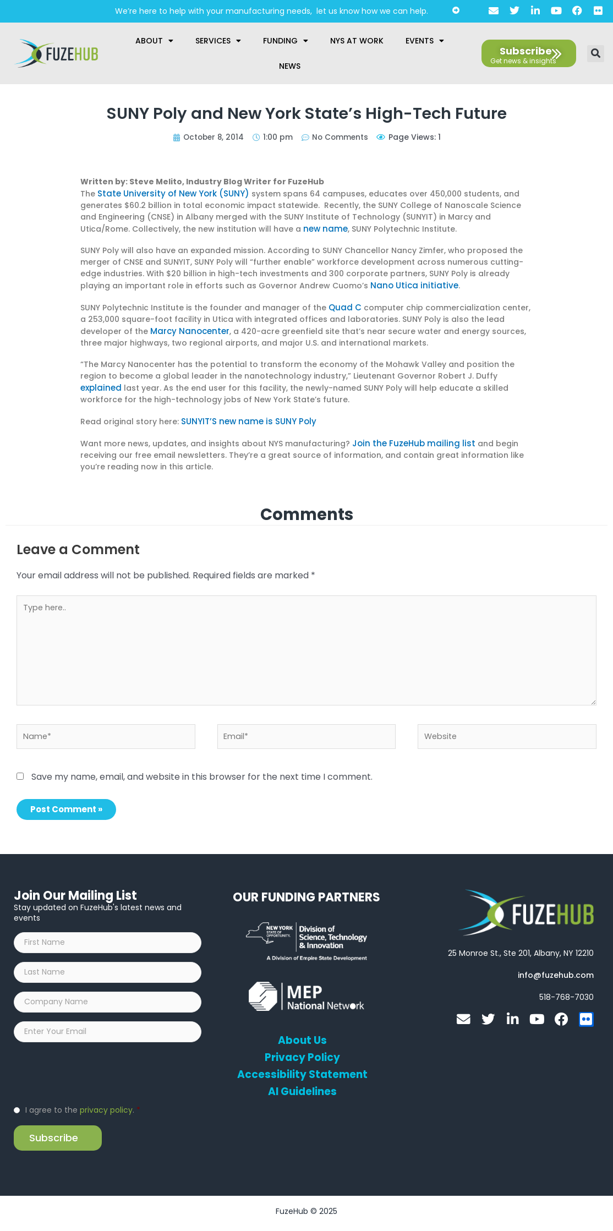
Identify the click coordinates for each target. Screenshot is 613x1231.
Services (218, 40)
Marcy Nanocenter (187, 328)
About (154, 40)
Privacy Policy (302, 1054)
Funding (285, 40)
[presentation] (97, 1076)
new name (324, 227)
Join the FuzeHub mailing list (408, 439)
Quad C (344, 305)
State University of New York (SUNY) (168, 193)
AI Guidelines (302, 1089)
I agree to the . (82, 1113)
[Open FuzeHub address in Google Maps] (521, 950)
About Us (302, 1037)
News (289, 66)
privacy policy (106, 1113)
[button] (595, 53)
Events (425, 40)
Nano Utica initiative (410, 283)
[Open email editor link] (556, 972)
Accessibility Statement (302, 1071)
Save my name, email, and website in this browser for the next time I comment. (202, 774)
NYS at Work (357, 40)
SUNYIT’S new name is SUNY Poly (244, 417)
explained (99, 384)
